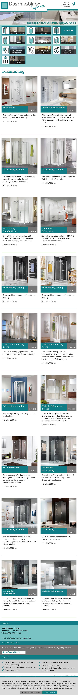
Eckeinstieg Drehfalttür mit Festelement (10, 230)
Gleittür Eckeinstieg (52, 591)
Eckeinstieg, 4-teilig (13, 169)
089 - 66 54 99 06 (14, 633)
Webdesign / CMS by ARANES (65, 676)
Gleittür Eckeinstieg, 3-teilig (53, 346)
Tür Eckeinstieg (11, 467)
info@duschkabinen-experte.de (19, 638)
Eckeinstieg (9, 107)
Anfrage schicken (13, 652)
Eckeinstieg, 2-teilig (52, 169)
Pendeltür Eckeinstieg (53, 107)
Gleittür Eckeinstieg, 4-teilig (14, 346)
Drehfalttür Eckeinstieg (48, 230)
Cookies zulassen (50, 692)
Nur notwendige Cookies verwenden (31, 692)
